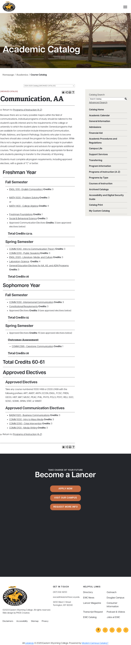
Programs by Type (98, 178)
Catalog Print (96, 205)
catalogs (29, 643)
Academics (22, 75)
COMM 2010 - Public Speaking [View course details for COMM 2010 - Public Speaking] (24, 253)
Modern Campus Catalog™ (95, 643)
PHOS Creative (23, 613)
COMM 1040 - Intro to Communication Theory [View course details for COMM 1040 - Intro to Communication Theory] (32, 249)
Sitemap (35, 621)
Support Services (98, 154)
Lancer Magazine (92, 603)
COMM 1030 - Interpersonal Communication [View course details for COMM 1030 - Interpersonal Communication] (31, 302)
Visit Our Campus (65, 498)
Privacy (45, 621)
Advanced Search (98, 102)
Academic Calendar (99, 115)
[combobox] (49, 85)
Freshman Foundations (21, 214)
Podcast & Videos (116, 612)
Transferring (95, 160)
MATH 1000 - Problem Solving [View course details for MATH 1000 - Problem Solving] (24, 198)
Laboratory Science (19, 261)
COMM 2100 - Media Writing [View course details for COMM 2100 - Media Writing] (23, 428)
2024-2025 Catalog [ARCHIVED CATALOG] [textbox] (40, 86)
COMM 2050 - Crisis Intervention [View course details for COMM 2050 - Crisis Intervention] (25, 424)
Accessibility (22, 621)
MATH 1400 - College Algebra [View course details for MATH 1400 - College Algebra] (23, 206)
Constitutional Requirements (23, 306)
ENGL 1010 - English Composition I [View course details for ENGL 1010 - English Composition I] (26, 189)
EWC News (88, 598)
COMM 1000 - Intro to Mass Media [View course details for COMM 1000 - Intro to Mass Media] (26, 419)
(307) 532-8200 (60, 592)
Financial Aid (96, 133)
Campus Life (95, 148)
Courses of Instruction (100, 184)
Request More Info (65, 507)
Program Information (100, 166)
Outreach (111, 592)
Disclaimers (8, 621)
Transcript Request (93, 612)
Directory (88, 592)
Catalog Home (96, 110)
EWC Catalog (90, 617)
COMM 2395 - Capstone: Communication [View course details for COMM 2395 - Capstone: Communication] (32, 346)
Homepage (8, 75)
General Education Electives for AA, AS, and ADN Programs (39, 266)
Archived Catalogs (99, 189)
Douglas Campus (115, 598)
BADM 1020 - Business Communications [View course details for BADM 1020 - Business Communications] (29, 415)
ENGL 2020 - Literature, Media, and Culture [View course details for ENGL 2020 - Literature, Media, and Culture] (31, 257)
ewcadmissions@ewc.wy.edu (66, 597)
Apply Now (65, 488)
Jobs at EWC (113, 617)
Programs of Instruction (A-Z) (27, 110)
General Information (99, 121)
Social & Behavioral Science (23, 218)
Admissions (95, 127)
